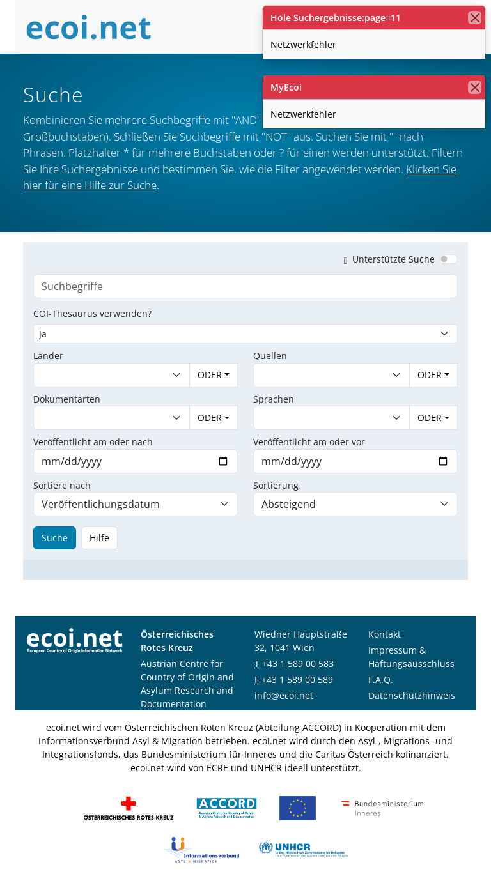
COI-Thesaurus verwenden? (92, 313)
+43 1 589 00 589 (297, 679)
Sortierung (276, 485)
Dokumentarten (66, 399)
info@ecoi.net (283, 695)
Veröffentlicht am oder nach (93, 442)
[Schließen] (474, 17)
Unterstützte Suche (387, 259)
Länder (48, 355)
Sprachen (273, 399)
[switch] (448, 258)
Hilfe (99, 538)
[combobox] (99, 375)
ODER (210, 375)
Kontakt (384, 634)
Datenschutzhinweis (411, 695)
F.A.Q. (380, 679)
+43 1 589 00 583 (298, 663)
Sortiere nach (62, 485)
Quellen (270, 355)
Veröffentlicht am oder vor (309, 442)
